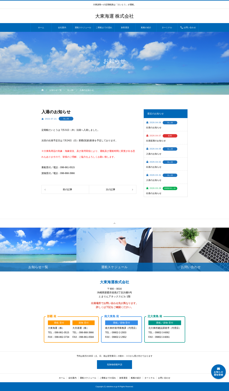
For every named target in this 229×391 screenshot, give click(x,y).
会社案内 (62, 27)
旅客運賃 (125, 27)
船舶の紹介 (146, 27)
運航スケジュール (83, 27)
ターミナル (167, 27)
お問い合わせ (190, 27)
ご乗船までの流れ (104, 27)
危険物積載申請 (114, 364)
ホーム (41, 27)
